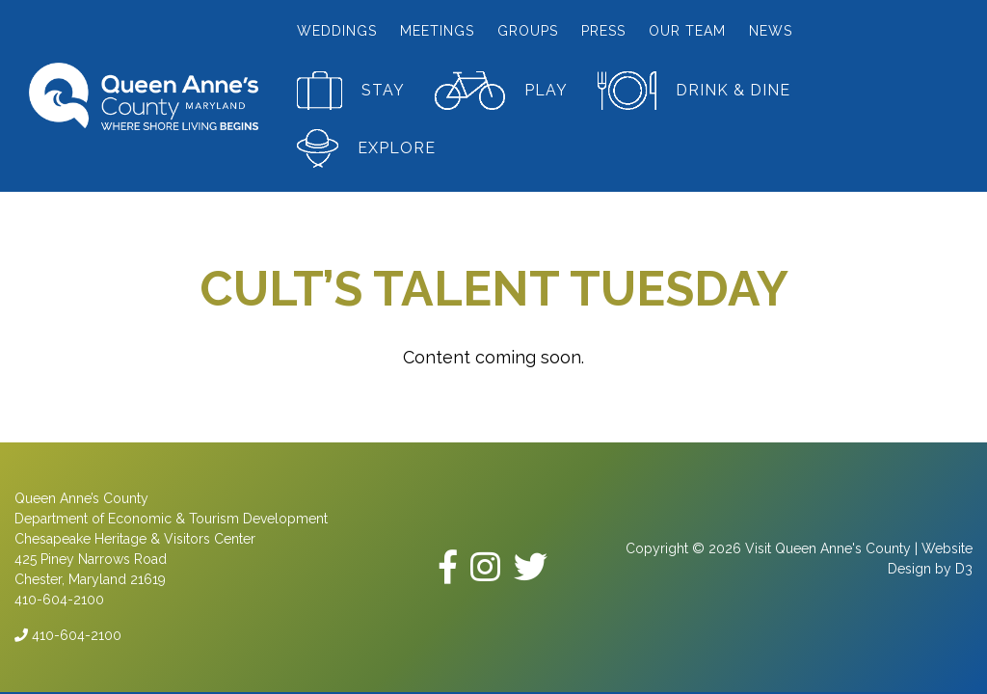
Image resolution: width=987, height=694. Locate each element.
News (770, 31)
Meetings (437, 31)
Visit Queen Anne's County (828, 548)
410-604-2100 (67, 635)
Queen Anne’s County (81, 498)
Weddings (337, 31)
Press (603, 31)
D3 (964, 568)
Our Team (687, 31)
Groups (527, 31)
